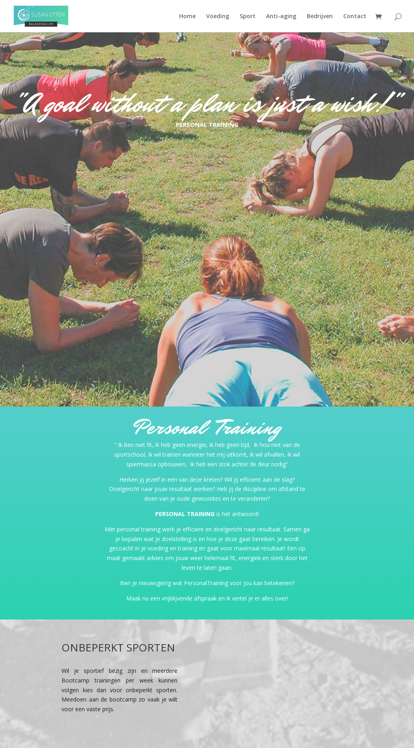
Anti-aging (281, 16)
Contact (354, 16)
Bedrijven (320, 16)
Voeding (217, 16)
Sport (248, 16)
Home (187, 16)
